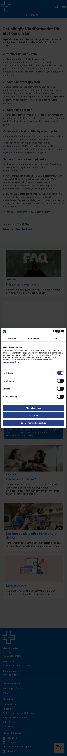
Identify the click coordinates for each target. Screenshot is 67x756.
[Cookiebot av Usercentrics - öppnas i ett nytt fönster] (53, 331)
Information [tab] (33, 338)
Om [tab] (55, 338)
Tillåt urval (33, 415)
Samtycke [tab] (11, 338)
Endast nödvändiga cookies (33, 423)
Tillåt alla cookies (33, 408)
